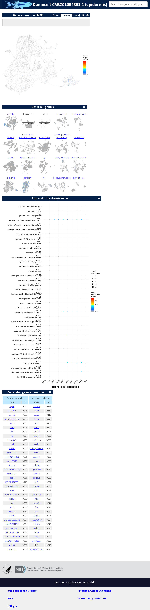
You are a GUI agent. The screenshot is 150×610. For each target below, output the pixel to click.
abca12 (12, 465)
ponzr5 (12, 415)
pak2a (36, 490)
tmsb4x (36, 406)
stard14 (12, 498)
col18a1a (36, 494)
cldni (36, 410)
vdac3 (36, 503)
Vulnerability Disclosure (92, 598)
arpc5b (37, 524)
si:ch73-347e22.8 (12, 540)
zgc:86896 (36, 469)
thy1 (36, 545)
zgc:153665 (12, 452)
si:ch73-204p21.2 (12, 456)
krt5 (36, 482)
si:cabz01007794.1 (12, 536)
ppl (12, 435)
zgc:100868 (12, 473)
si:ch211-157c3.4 (12, 419)
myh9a (36, 528)
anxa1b (12, 515)
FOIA (10, 598)
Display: (56, 15)
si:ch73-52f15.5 (12, 524)
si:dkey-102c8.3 (36, 549)
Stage (76, 15)
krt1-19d (12, 410)
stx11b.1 (12, 511)
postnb (36, 473)
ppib (37, 532)
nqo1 (12, 507)
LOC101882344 (12, 532)
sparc (36, 415)
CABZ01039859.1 (12, 482)
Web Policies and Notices (22, 590)
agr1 (12, 423)
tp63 (37, 511)
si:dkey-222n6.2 (12, 494)
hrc (12, 503)
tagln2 (36, 515)
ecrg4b (37, 435)
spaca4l (36, 456)
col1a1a (36, 477)
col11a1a (36, 440)
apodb (12, 549)
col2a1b (36, 465)
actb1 (36, 452)
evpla (12, 427)
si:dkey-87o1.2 (12, 486)
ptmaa (36, 461)
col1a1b (36, 486)
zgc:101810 (37, 520)
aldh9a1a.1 (36, 540)
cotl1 (36, 444)
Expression (67, 15)
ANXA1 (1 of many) (12, 469)
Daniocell (42, 4)
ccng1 (36, 536)
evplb (12, 406)
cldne (12, 477)
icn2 (12, 490)
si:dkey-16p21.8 (36, 448)
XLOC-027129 (12, 528)
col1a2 (37, 431)
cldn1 (36, 419)
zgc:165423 (12, 461)
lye (12, 431)
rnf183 (12, 545)
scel (12, 444)
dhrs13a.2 (12, 440)
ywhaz (36, 498)
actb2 (36, 427)
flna (36, 507)
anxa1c (12, 448)
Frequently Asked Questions (94, 590)
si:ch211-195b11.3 (12, 520)
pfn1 (37, 423)
